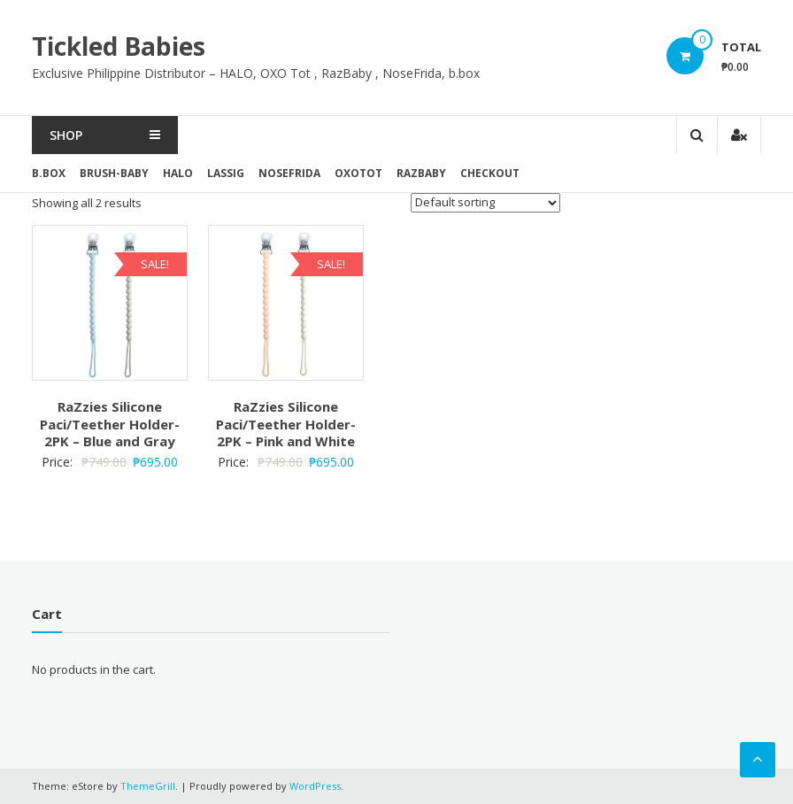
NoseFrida (289, 173)
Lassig (225, 173)
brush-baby (114, 173)
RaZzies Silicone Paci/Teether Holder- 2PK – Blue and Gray (110, 424)
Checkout (490, 173)
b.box (48, 173)
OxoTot (358, 173)
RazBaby (421, 173)
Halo (178, 173)
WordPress (315, 785)
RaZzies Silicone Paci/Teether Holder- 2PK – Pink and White (286, 424)
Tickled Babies (118, 46)
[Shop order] (485, 203)
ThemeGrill (147, 785)
